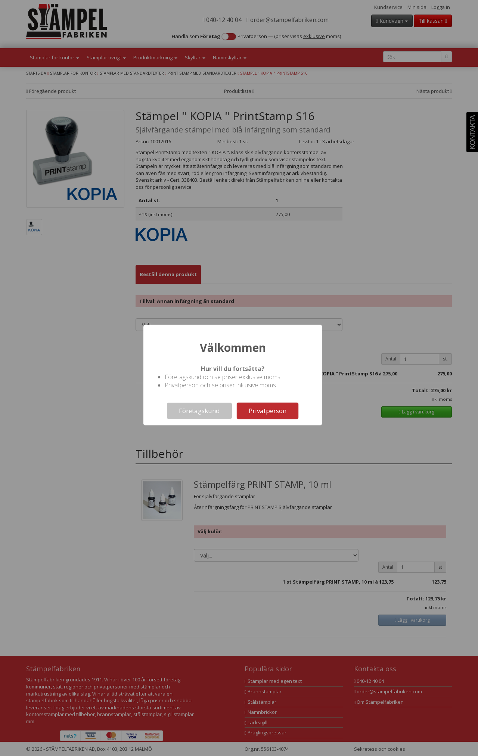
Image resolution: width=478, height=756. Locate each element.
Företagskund (199, 410)
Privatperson (267, 410)
